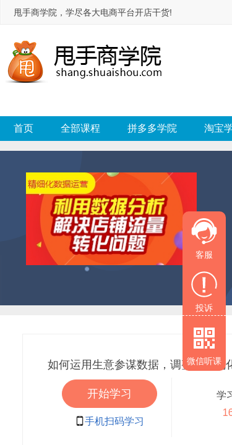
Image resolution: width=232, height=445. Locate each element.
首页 (23, 128)
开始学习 (109, 394)
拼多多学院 (152, 128)
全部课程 (80, 128)
